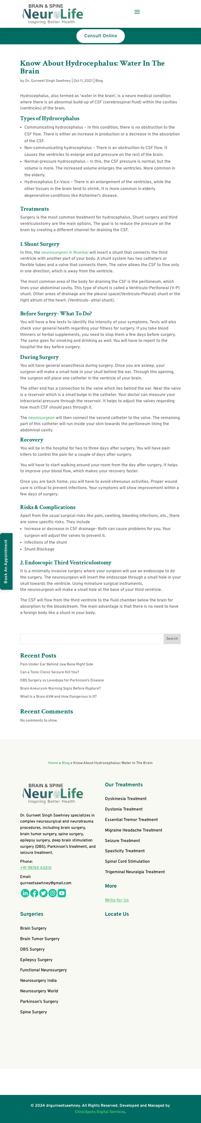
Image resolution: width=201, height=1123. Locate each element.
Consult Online (100, 36)
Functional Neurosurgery (43, 970)
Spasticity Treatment (125, 851)
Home (53, 763)
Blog (99, 81)
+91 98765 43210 (36, 868)
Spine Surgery (33, 1012)
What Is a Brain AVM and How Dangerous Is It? (58, 697)
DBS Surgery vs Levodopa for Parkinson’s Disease (62, 680)
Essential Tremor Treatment (131, 820)
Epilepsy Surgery (36, 960)
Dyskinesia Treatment (126, 799)
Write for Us (117, 900)
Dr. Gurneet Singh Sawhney (48, 81)
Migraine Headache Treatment (133, 830)
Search (172, 639)
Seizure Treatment (122, 841)
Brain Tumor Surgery (40, 939)
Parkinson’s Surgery (39, 1001)
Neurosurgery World (39, 991)
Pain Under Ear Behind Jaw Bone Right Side (56, 664)
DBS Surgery (32, 949)
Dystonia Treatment (124, 809)
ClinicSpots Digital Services (100, 1112)
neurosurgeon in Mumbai (64, 252)
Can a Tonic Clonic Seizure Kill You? (49, 672)
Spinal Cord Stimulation (127, 861)
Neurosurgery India (38, 980)
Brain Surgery (33, 928)
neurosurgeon (41, 418)
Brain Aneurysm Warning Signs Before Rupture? (60, 688)
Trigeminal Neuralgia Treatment (135, 872)
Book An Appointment (6, 561)
